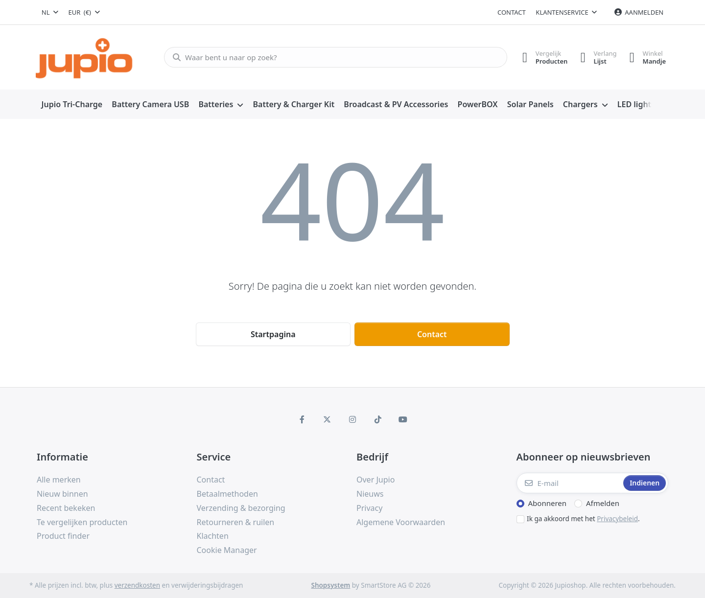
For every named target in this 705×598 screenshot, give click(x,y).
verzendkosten (137, 585)
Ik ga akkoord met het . (583, 518)
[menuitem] (72, 104)
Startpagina (273, 334)
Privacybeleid (617, 518)
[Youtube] (403, 419)
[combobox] (50, 12)
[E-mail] (569, 483)
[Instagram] (352, 419)
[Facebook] (302, 419)
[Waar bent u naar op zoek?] (332, 57)
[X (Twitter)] (327, 419)
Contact (511, 12)
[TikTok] (378, 419)
